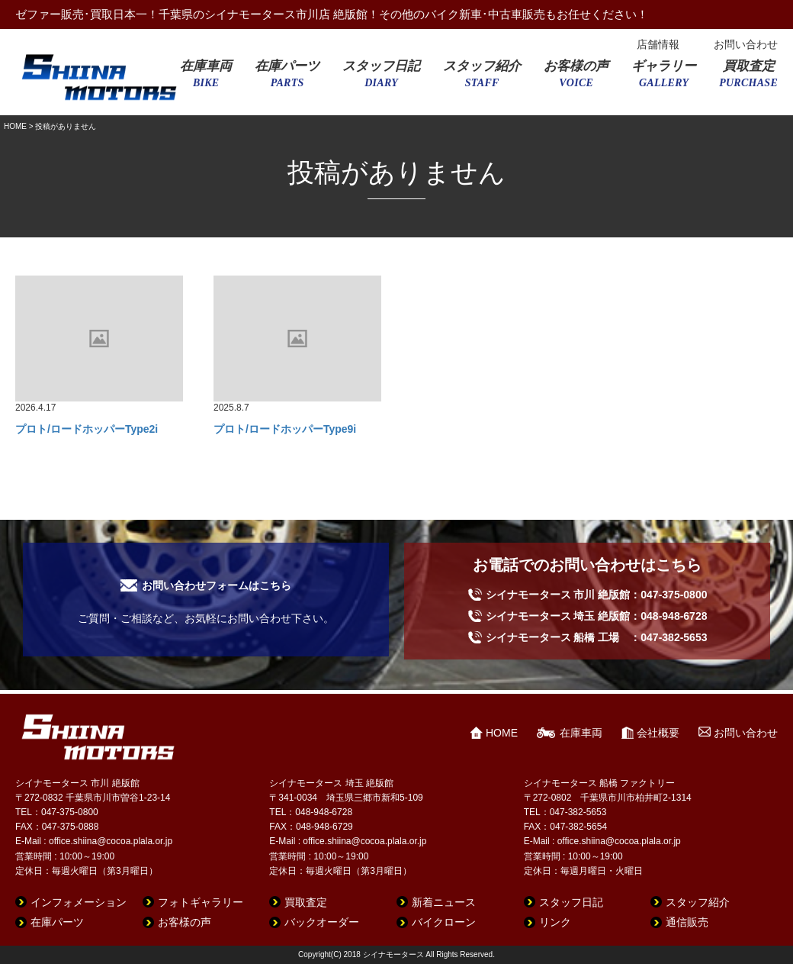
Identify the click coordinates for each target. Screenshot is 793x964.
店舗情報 (658, 44)
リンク (555, 922)
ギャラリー (663, 78)
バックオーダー (321, 922)
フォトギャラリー (200, 902)
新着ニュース (444, 902)
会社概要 (658, 733)
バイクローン (444, 922)
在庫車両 (206, 78)
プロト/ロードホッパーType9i (285, 429)
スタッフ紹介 (482, 78)
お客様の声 (576, 78)
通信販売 (687, 922)
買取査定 (748, 78)
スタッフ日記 (381, 78)
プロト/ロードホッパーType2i (86, 429)
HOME (15, 126)
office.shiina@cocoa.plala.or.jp (110, 841)
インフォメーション (78, 902)
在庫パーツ (287, 78)
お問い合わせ (746, 44)
